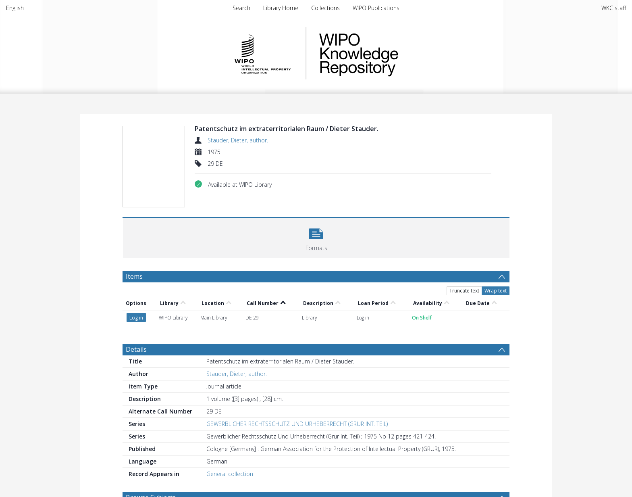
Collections (325, 8)
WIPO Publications (376, 8)
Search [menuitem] (241, 8)
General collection (229, 474)
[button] (316, 237)
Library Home (280, 8)
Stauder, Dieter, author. (238, 140)
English (15, 8)
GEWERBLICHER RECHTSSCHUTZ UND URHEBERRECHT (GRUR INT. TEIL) (297, 424)
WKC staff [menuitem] (613, 8)
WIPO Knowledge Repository (391, 53)
